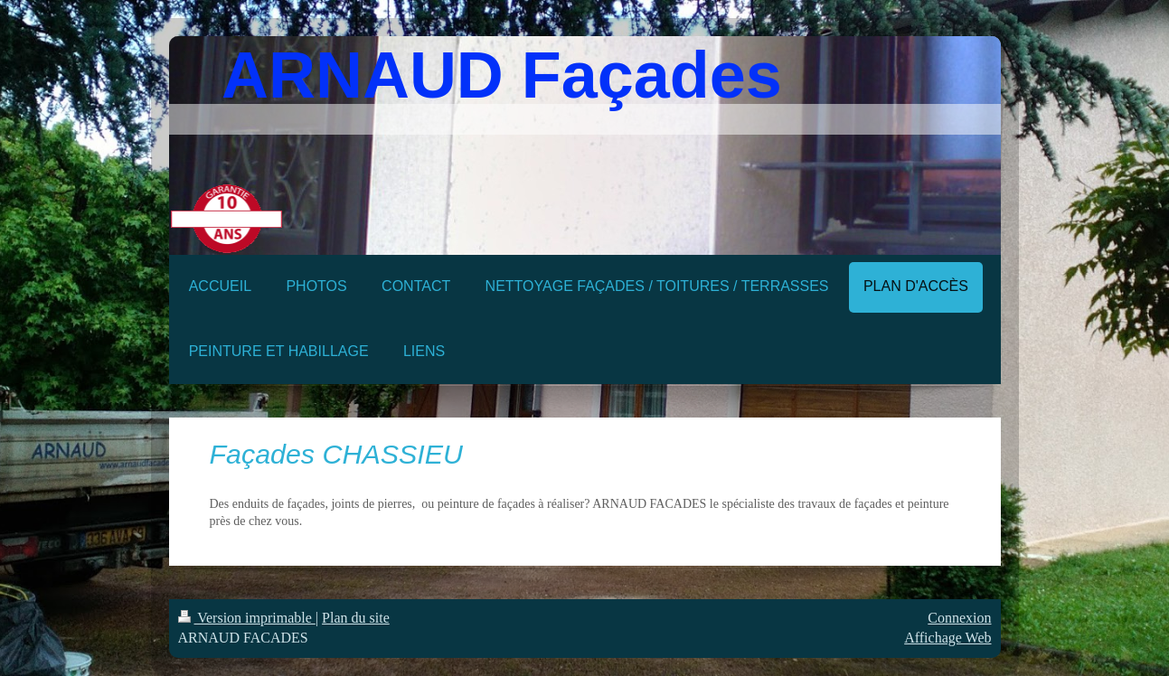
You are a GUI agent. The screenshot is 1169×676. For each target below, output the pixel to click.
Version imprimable (247, 617)
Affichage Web (947, 637)
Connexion (959, 617)
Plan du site (356, 617)
